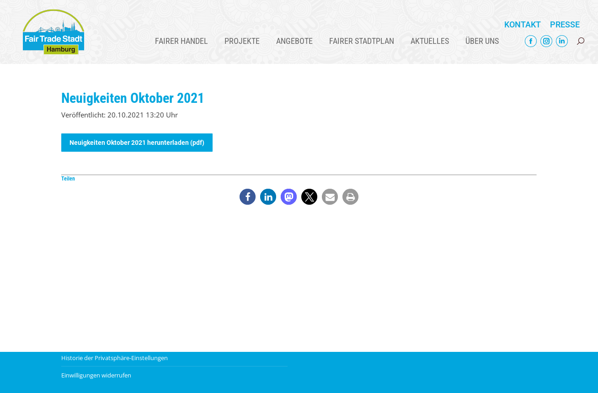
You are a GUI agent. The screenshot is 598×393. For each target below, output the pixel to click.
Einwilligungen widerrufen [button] (96, 375)
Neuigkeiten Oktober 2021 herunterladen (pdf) (136, 142)
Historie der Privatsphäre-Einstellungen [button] (114, 358)
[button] (248, 197)
